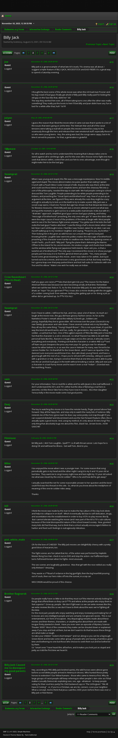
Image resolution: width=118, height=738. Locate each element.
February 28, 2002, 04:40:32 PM (43, 438)
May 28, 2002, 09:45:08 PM (41, 118)
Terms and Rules (99, 732)
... (45, 52)
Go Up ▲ (111, 732)
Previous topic (94, 44)
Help (88, 732)
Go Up (6, 703)
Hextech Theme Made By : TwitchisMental (20, 735)
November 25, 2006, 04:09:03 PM (44, 463)
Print (112, 53)
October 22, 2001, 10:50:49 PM (43, 149)
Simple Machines (24, 732)
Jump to (70, 714)
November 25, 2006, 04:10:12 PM (44, 174)
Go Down (7, 53)
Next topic (109, 44)
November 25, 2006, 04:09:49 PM (44, 62)
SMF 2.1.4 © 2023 (10, 732)
